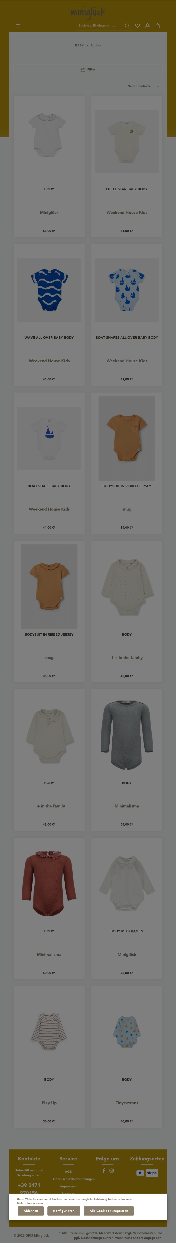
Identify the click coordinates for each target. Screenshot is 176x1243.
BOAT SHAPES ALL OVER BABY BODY (127, 338)
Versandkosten (144, 1233)
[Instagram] (111, 1172)
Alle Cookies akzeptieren (109, 1210)
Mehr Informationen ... (32, 1203)
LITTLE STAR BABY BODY (127, 189)
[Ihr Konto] (147, 25)
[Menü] (18, 25)
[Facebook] (104, 1172)
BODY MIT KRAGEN (126, 931)
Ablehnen (31, 1210)
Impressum (68, 1186)
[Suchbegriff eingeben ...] (99, 25)
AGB (68, 1171)
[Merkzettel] (137, 25)
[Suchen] (127, 25)
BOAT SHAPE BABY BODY (49, 486)
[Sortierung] (143, 86)
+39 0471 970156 (28, 1189)
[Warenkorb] (157, 25)
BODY (49, 189)
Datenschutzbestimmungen (74, 1179)
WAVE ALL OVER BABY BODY (49, 338)
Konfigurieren (63, 1210)
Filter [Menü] (88, 69)
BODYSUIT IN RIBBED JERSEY (126, 486)
